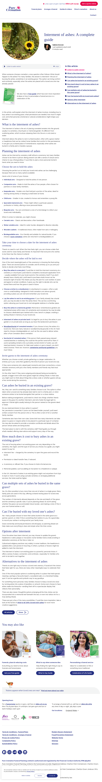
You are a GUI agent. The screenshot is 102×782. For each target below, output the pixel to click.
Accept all (52, 775)
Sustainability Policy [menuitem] (9, 744)
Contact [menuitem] (93, 15)
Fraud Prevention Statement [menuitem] (62, 735)
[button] (4, 66)
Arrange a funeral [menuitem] (50, 9)
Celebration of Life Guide (82, 673)
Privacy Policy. (31, 771)
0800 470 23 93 (72, 4)
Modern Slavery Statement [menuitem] (62, 732)
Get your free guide (11, 673)
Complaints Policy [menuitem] (9, 741)
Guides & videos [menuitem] (66, 9)
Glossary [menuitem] (55, 744)
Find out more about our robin (52, 690)
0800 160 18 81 (86, 704)
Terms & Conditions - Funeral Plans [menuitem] (15, 732)
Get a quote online (89, 4)
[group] (31, 66)
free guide (32, 94)
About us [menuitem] (93, 9)
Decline (40, 775)
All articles (8, 612)
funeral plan (10, 704)
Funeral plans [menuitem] (37, 9)
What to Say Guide (45, 673)
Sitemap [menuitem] (55, 741)
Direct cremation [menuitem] (80, 9)
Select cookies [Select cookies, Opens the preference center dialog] (26, 775)
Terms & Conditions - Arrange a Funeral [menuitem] (16, 735)
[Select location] (72, 710)
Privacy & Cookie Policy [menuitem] (11, 738)
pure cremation (16, 237)
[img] (54, 66)
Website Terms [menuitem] (57, 738)
